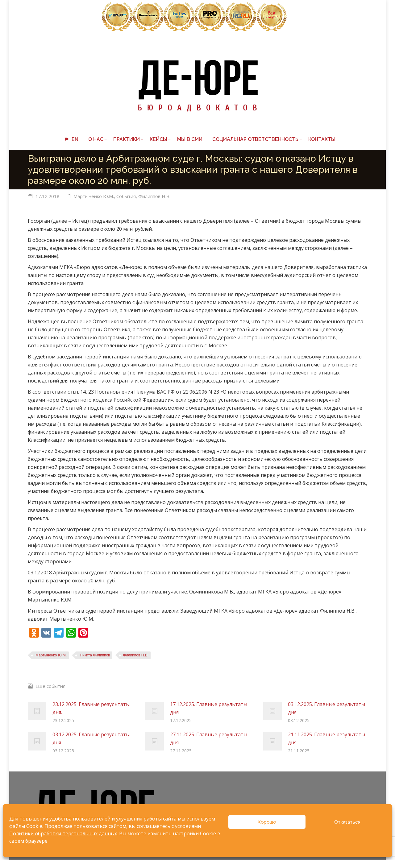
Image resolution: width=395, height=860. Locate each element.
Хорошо (267, 822)
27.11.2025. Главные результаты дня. (208, 738)
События (126, 196)
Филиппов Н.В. (154, 196)
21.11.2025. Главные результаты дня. (326, 738)
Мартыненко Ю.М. (93, 196)
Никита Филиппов (95, 655)
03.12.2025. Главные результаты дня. (326, 708)
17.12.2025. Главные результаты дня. (208, 708)
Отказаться (347, 822)
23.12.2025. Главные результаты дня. (91, 708)
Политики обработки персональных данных (63, 833)
